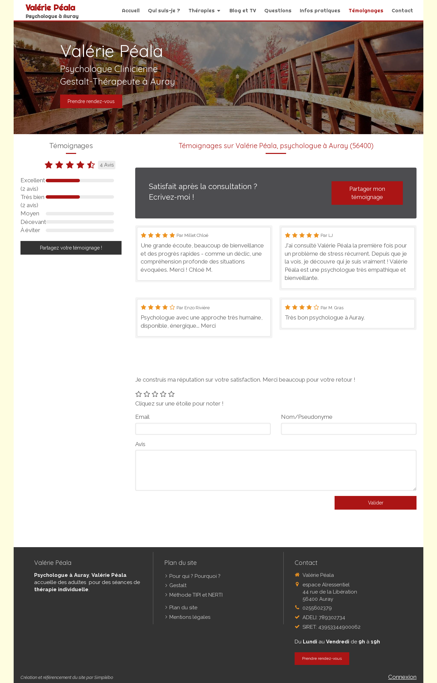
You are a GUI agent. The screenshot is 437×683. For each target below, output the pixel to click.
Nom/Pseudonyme (307, 416)
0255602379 (317, 608)
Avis (140, 444)
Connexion (402, 676)
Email (142, 416)
